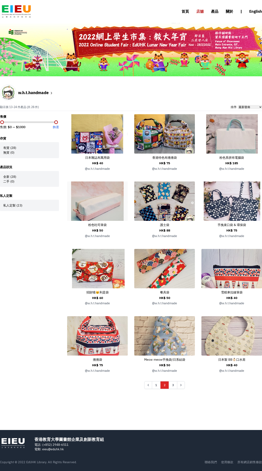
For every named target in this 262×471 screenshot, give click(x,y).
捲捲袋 (97, 359)
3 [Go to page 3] (173, 385)
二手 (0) (8, 181)
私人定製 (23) (12, 205)
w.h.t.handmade (35, 92)
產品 (214, 11)
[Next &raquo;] (181, 385)
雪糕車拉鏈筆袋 (232, 292)
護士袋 (164, 225)
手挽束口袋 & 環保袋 (232, 225)
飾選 (56, 127)
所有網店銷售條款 (249, 462)
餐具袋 (164, 292)
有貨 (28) (9, 148)
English (255, 11)
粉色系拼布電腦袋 (231, 157)
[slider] (2, 122)
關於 (229, 11)
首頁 (185, 11)
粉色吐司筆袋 (97, 225)
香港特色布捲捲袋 (164, 157)
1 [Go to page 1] (156, 385)
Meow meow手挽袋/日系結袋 (164, 359)
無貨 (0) (8, 152)
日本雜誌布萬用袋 (97, 157)
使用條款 (227, 462)
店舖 (200, 11)
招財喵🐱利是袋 (97, 292)
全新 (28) (9, 176)
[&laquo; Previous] (148, 385)
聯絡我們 (211, 462)
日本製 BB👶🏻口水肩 (231, 359)
